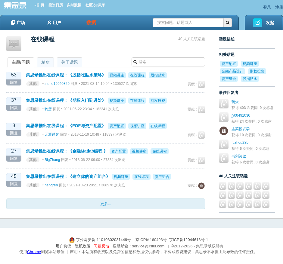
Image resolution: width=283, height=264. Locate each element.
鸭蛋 (48, 109)
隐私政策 (82, 246)
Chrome (34, 252)
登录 (267, 7)
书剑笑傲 (239, 156)
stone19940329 (57, 84)
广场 (18, 22)
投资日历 (55, 5)
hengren (51, 185)
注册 (279, 7)
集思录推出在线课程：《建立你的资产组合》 (68, 176)
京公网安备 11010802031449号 (100, 239)
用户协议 (63, 246)
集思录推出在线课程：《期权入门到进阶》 (66, 100)
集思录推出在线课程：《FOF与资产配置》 (66, 125)
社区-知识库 (95, 5)
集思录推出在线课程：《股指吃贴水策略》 (66, 74)
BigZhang (52, 160)
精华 (45, 62)
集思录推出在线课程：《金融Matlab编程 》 (67, 151)
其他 (33, 83)
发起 (270, 22)
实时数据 (74, 5)
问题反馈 (101, 246)
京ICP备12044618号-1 (188, 239)
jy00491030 (241, 115)
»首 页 (39, 5)
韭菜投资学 (241, 129)
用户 (54, 22)
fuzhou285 (240, 142)
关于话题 (69, 62)
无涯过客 (52, 134)
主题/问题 (21, 62)
